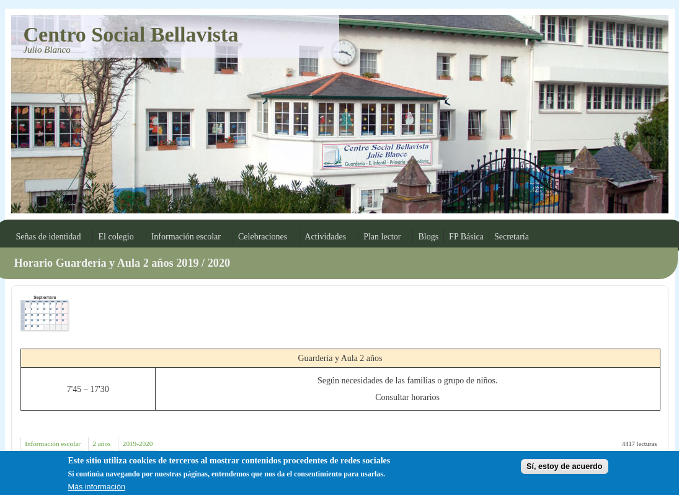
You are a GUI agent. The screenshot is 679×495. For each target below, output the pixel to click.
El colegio (115, 236)
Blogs (428, 236)
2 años (101, 443)
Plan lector (382, 236)
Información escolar (186, 236)
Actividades (325, 236)
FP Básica (466, 236)
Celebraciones (262, 236)
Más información (96, 489)
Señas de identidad (48, 236)
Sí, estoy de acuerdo (564, 469)
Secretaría (511, 236)
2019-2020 (138, 443)
